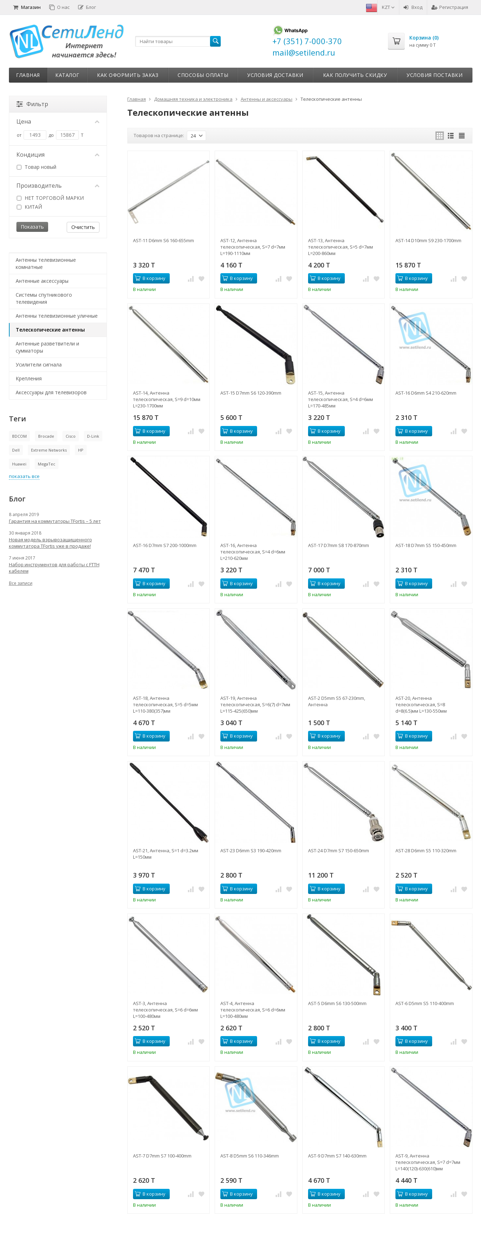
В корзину (150, 278)
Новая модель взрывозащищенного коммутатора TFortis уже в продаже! (50, 542)
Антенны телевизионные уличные (57, 315)
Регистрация (449, 7)
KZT (388, 7)
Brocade (46, 436)
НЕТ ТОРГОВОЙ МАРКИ (50, 197)
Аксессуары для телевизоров (51, 392)
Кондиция (58, 154)
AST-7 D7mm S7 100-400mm (162, 1156)
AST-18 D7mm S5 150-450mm (425, 545)
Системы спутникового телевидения (44, 298)
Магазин (27, 7)
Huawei (19, 464)
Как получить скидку (355, 75)
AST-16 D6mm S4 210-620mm (425, 393)
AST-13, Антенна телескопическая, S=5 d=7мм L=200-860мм (340, 246)
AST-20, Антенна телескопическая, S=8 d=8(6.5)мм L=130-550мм (421, 704)
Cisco (71, 436)
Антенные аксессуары (42, 280)
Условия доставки (275, 75)
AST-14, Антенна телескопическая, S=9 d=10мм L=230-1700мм (166, 399)
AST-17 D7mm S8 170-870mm (338, 545)
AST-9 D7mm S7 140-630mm (337, 1156)
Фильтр (32, 104)
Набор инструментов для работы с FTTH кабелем (54, 567)
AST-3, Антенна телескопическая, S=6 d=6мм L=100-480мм (165, 1009)
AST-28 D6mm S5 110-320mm (425, 850)
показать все (24, 476)
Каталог (67, 75)
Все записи (20, 583)
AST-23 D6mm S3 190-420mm (250, 850)
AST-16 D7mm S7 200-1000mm (164, 545)
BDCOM (19, 436)
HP (80, 450)
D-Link (93, 436)
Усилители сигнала (39, 364)
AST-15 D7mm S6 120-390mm (250, 393)
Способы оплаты (203, 75)
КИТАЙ (29, 206)
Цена (58, 121)
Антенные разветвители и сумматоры (47, 347)
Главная (28, 75)
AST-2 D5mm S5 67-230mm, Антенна (336, 701)
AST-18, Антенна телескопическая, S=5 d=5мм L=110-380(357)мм (165, 704)
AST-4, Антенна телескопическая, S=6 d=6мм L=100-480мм (252, 1009)
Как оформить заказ (127, 75)
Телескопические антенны (50, 329)
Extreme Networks (49, 450)
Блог (87, 7)
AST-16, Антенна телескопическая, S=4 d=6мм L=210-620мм (252, 551)
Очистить (83, 227)
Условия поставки (434, 75)
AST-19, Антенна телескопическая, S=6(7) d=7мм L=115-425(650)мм (255, 704)
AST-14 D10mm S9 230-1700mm (428, 240)
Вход (413, 7)
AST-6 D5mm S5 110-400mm (424, 1003)
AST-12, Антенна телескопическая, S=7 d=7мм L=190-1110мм (252, 246)
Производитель (58, 185)
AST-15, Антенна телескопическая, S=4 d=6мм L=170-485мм (340, 399)
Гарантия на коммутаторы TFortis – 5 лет (55, 521)
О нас (59, 7)
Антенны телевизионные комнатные (46, 263)
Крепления (29, 378)
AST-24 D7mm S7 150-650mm (338, 850)
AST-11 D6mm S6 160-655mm (163, 240)
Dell (16, 450)
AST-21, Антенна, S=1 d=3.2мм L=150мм (165, 853)
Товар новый (36, 166)
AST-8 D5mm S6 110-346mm (249, 1156)
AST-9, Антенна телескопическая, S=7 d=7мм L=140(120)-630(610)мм (427, 1162)
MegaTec (46, 464)
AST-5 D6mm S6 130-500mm (337, 1003)
